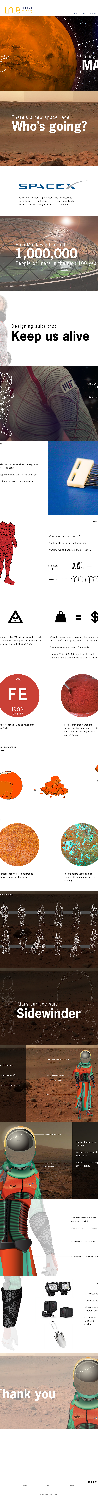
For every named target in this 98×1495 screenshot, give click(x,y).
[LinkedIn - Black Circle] (89, 1482)
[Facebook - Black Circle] (92, 1482)
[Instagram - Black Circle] (96, 1482)
